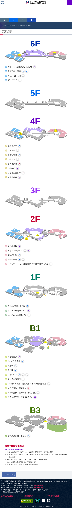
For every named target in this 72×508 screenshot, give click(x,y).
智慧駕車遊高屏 (16, 173)
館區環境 (19, 25)
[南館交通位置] (38, 487)
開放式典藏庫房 (16, 379)
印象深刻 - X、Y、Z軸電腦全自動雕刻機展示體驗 (30, 264)
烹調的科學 (14, 255)
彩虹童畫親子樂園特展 (19, 388)
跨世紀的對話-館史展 (18, 306)
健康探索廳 (14, 155)
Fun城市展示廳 (16, 361)
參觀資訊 (11, 25)
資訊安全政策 (28, 496)
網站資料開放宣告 (53, 496)
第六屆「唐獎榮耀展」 (19, 310)
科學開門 (13, 168)
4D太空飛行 (14, 80)
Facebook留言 (10, 475)
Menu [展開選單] (2, 2)
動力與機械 (14, 246)
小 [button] (4, 20)
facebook (31, 20)
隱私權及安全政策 (7, 496)
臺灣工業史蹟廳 (18, 71)
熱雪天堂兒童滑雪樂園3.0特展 (22, 397)
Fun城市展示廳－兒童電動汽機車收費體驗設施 (29, 384)
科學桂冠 (13, 159)
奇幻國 (12, 370)
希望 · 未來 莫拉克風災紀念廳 (22, 67)
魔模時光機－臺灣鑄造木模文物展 (23, 393)
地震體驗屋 (14, 177)
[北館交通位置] (38, 485)
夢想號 (12, 366)
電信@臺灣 (16, 259)
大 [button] (22, 20)
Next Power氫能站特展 (19, 315)
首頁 (5, 25)
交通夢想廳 (14, 164)
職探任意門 (14, 146)
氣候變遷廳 (14, 357)
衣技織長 (13, 150)
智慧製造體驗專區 (19, 250)
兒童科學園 (18, 375)
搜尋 (69, 2)
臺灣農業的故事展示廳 (19, 436)
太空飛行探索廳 (16, 76)
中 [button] (13, 20)
